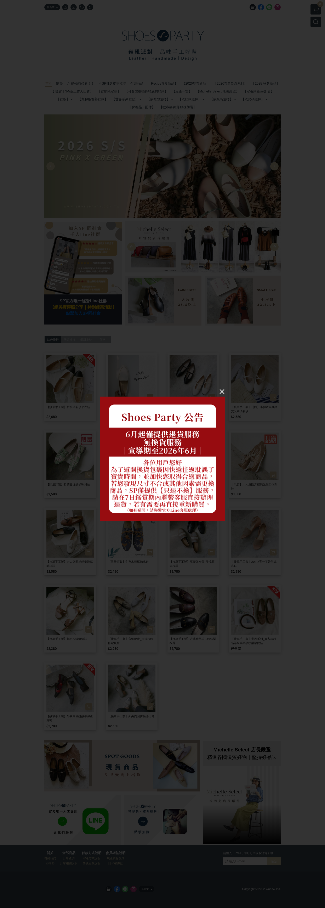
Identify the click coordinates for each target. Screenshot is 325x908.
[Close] (222, 391)
